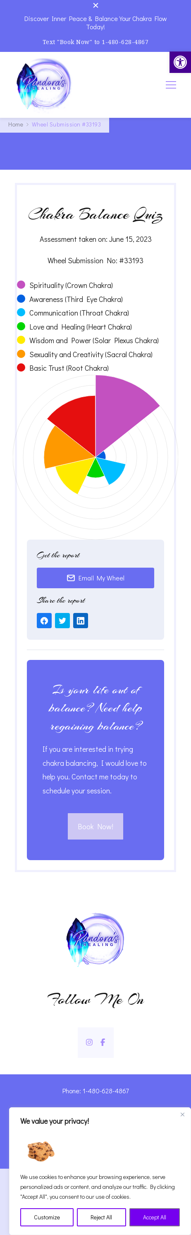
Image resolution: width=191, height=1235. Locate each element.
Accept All (154, 1217)
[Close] (182, 1114)
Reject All (101, 1217)
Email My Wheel (95, 577)
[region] (100, 1171)
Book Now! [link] (95, 826)
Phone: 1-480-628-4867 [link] (95, 1090)
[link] (180, 62)
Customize (47, 1217)
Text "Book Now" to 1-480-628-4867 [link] (96, 42)
